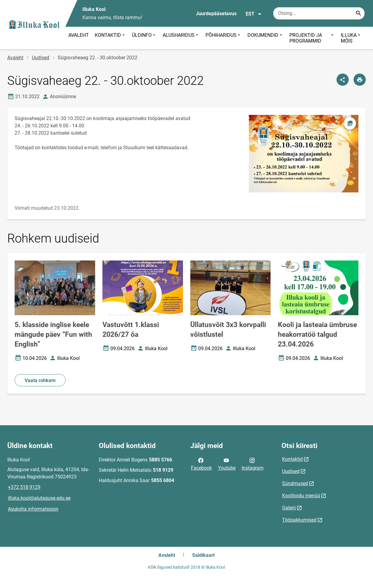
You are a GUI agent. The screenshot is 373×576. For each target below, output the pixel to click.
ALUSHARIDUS (181, 38)
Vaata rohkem (40, 380)
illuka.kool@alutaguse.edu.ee (39, 498)
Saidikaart (203, 555)
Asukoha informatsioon (33, 509)
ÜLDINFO (144, 38)
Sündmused (295, 483)
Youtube (227, 463)
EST (254, 14)
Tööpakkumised (299, 520)
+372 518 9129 (24, 487)
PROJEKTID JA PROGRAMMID (312, 38)
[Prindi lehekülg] (360, 80)
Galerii (289, 508)
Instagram (253, 463)
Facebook (201, 463)
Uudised (40, 57)
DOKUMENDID (265, 38)
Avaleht (15, 57)
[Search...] (358, 13)
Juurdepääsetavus (216, 13)
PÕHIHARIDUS (223, 38)
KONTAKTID (110, 38)
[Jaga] (343, 80)
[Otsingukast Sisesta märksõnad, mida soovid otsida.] (318, 13)
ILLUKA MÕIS (351, 38)
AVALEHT (78, 35)
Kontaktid (292, 459)
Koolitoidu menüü (301, 495)
